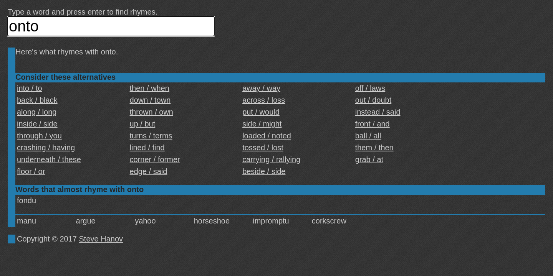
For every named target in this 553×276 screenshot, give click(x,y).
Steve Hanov (101, 239)
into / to (29, 88)
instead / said (378, 112)
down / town (150, 100)
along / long (36, 112)
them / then (374, 147)
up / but (143, 124)
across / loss (263, 100)
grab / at (369, 159)
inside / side (37, 124)
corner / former (155, 159)
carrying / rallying (271, 159)
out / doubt (373, 100)
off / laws (370, 88)
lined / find (147, 147)
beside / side (263, 171)
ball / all (368, 135)
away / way (261, 88)
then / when (149, 88)
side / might (261, 124)
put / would (261, 112)
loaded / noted (266, 135)
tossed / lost (262, 147)
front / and (372, 124)
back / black (37, 100)
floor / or (31, 171)
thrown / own (151, 112)
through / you (39, 135)
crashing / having (46, 147)
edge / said (148, 171)
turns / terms (151, 135)
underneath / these (49, 159)
